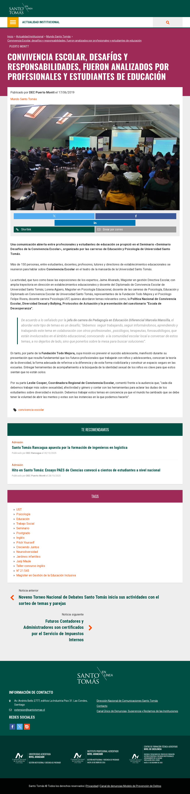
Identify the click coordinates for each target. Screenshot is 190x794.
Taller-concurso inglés (30, 566)
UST (19, 509)
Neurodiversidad (27, 552)
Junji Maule (23, 561)
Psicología (23, 514)
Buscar (168, 22)
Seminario (22, 528)
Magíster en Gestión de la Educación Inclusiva (46, 575)
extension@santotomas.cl (29, 709)
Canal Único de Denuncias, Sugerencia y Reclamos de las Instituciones (137, 711)
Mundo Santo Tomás (58, 36)
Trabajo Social (25, 523)
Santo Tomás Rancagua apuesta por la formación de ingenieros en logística (69, 447)
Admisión (17, 442)
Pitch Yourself (25, 542)
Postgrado (23, 533)
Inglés (20, 537)
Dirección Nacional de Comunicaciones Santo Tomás (127, 700)
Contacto (102, 705)
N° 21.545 (22, 570)
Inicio (10, 36)
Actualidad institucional (33, 22)
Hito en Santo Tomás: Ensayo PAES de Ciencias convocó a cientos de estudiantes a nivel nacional (86, 470)
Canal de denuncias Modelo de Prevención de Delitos (130, 786)
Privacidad (92, 786)
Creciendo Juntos (27, 547)
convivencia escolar (31, 409)
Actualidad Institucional (29, 36)
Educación (23, 519)
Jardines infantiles (28, 556)
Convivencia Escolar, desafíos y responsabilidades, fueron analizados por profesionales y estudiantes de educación (74, 40)
